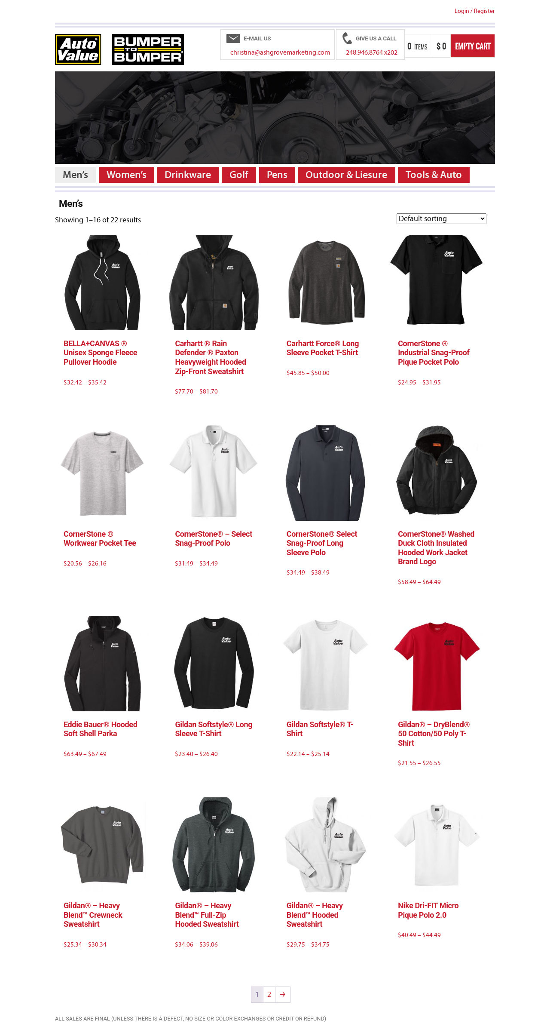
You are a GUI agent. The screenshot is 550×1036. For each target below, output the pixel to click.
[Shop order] (441, 218)
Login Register (475, 11)
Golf (238, 175)
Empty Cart (472, 47)
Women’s (127, 175)
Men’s (75, 175)
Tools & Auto (434, 175)
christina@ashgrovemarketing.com (280, 52)
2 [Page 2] (269, 994)
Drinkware (188, 175)
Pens (277, 175)
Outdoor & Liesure (346, 175)
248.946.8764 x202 (371, 52)
